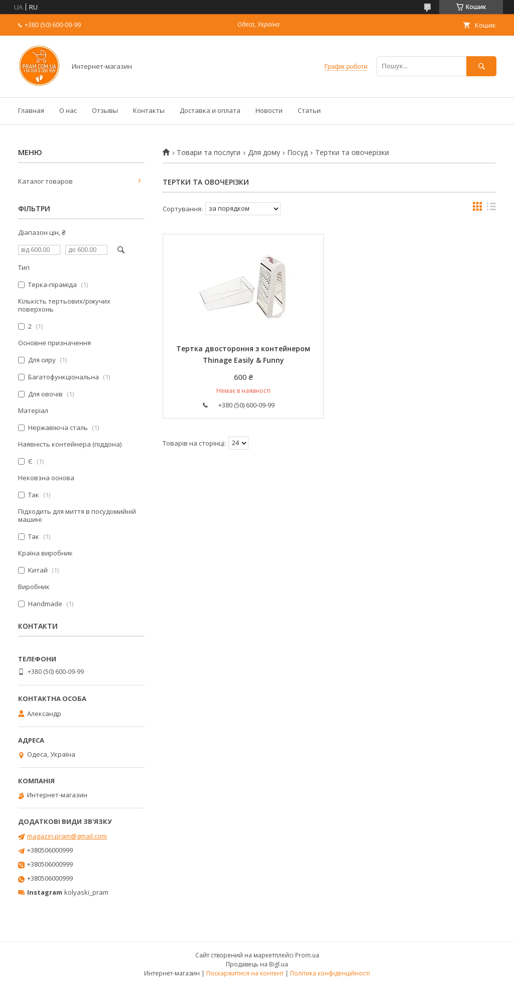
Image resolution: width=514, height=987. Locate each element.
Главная (31, 110)
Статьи (309, 110)
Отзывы (105, 110)
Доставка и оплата (210, 110)
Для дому (264, 153)
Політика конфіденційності (330, 973)
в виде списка (491, 209)
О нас (68, 110)
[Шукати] (481, 66)
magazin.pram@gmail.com (67, 836)
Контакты (149, 110)
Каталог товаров (45, 181)
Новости (269, 110)
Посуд (297, 153)
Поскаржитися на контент (245, 973)
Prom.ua (307, 955)
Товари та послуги (208, 153)
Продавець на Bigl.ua (257, 964)
